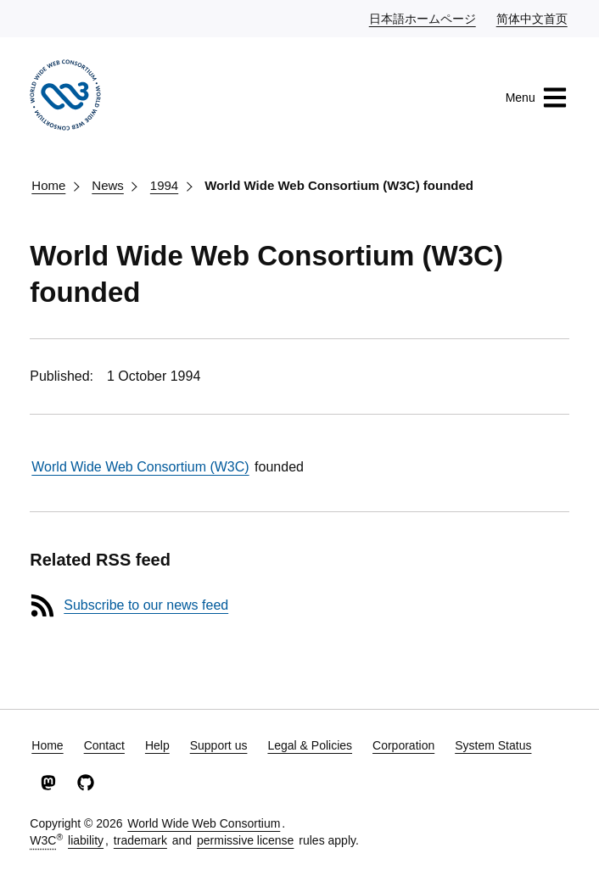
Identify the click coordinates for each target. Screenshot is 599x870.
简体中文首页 (532, 17)
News (108, 185)
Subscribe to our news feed (146, 605)
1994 (164, 185)
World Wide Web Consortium (203, 823)
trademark (140, 840)
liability (86, 840)
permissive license (245, 840)
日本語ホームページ (423, 17)
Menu (537, 97)
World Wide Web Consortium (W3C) (140, 467)
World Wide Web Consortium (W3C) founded (338, 185)
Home (48, 185)
